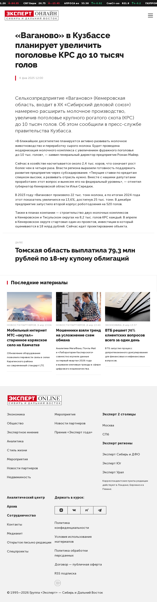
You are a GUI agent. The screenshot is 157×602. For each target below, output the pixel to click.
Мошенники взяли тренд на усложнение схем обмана (78, 335)
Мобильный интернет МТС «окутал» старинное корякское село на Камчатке (27, 337)
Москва (108, 425)
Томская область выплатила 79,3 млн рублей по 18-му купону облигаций (75, 254)
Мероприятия (17, 459)
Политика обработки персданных (71, 553)
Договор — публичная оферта (78, 564)
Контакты (14, 524)
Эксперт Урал (113, 472)
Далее (19, 242)
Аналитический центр (26, 497)
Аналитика (15, 441)
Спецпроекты (17, 551)
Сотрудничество (21, 515)
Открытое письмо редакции (29, 542)
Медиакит (15, 533)
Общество (15, 423)
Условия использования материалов (73, 539)
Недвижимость (19, 477)
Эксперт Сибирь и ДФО (121, 454)
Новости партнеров (21, 325)
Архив (12, 506)
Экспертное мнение (22, 432)
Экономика (113, 325)
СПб (105, 434)
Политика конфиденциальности (72, 525)
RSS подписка (65, 573)
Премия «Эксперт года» (73, 432)
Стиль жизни (17, 450)
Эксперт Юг (111, 463)
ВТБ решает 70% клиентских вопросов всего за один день (125, 335)
